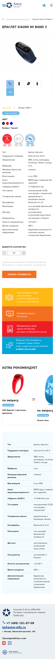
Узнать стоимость (19, 274)
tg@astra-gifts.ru (14, 627)
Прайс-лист (18, 615)
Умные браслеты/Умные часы (18, 19)
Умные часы (43, 420)
